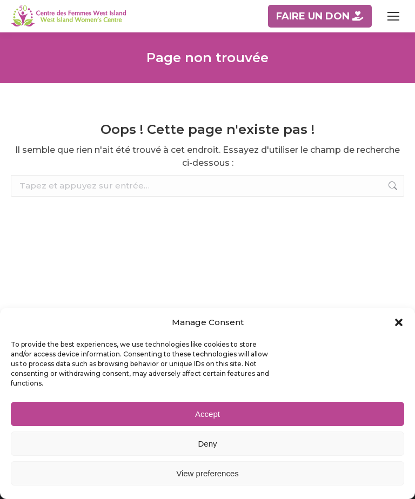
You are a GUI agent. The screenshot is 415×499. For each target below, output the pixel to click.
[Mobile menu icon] (393, 16)
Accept (207, 414)
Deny (207, 443)
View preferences (207, 473)
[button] (398, 322)
